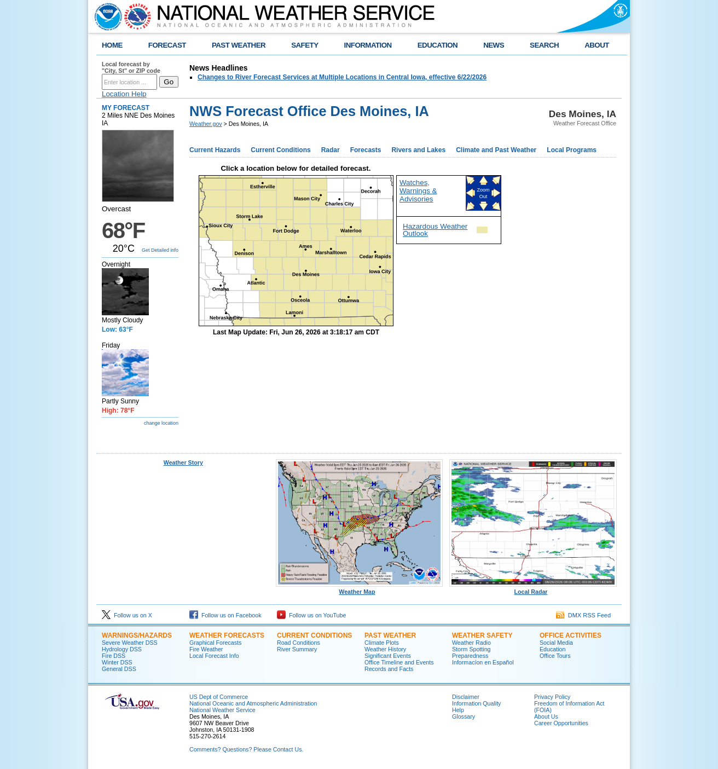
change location (161, 423)
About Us (546, 716)
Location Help (124, 94)
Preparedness (470, 655)
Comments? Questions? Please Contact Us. (246, 749)
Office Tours (555, 655)
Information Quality (476, 703)
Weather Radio (471, 642)
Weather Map (359, 589)
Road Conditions (298, 642)
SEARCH (544, 45)
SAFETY (304, 45)
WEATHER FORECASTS (226, 635)
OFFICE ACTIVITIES (570, 635)
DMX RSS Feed (583, 615)
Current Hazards (214, 150)
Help (458, 710)
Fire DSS (113, 655)
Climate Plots (381, 642)
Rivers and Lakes (418, 150)
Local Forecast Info (214, 655)
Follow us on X (127, 615)
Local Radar (533, 589)
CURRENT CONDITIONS (314, 635)
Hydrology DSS (122, 649)
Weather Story (183, 462)
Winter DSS (117, 662)
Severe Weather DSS (130, 642)
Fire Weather (206, 649)
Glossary (463, 716)
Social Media (556, 642)
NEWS (493, 45)
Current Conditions (280, 150)
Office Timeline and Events (399, 662)
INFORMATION (368, 45)
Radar (330, 150)
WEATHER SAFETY (482, 635)
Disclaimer (465, 696)
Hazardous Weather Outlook (435, 230)
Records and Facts (388, 669)
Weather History (385, 649)
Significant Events (387, 655)
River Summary (297, 649)
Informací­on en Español (483, 662)
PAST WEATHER (238, 45)
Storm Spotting (471, 649)
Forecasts (365, 150)
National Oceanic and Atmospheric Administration (253, 703)
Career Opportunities (561, 723)
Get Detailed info (160, 250)
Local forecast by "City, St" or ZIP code (131, 67)
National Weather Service (222, 710)
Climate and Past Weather (496, 150)
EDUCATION (438, 45)
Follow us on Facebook (225, 615)
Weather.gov (205, 123)
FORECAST (167, 45)
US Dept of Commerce (218, 696)
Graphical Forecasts (215, 642)
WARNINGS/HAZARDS (137, 635)
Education (552, 649)
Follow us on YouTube (311, 615)
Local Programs (572, 150)
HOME (112, 45)
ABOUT (596, 45)
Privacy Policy (552, 696)
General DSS (119, 669)
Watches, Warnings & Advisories (418, 190)
